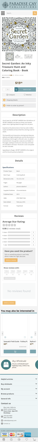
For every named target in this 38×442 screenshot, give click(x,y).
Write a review (19, 75)
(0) (13, 75)
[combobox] (21, 13)
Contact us (7, 423)
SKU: (3, 77)
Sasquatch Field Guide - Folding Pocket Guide (15, 341)
